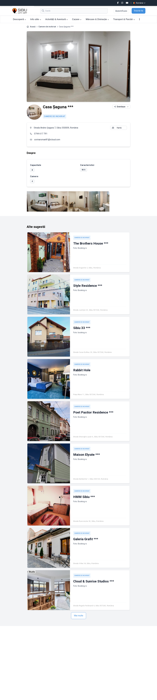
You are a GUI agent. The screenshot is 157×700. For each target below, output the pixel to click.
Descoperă (19, 19)
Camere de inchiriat (47, 27)
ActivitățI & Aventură (56, 19)
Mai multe (78, 615)
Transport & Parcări (124, 19)
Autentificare (121, 11)
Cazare (76, 19)
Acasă (32, 27)
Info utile (35, 19)
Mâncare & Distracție (97, 19)
